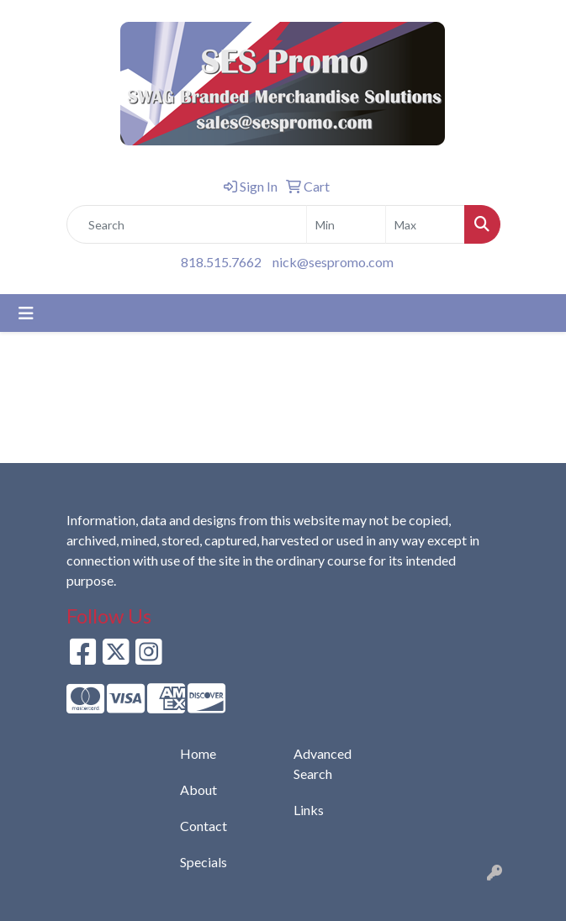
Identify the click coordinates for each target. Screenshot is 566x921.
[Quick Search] (186, 224)
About (198, 789)
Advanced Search (323, 763)
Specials (203, 862)
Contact (203, 826)
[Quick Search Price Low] (346, 224)
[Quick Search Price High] (425, 224)
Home (198, 753)
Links (309, 810)
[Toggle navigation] (26, 313)
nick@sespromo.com (333, 262)
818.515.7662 (221, 262)
